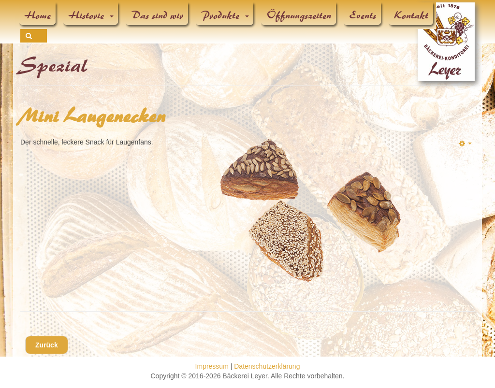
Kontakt (411, 15)
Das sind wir (157, 15)
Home (38, 15)
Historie (91, 15)
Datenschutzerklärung (267, 366)
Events (363, 15)
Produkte (225, 15)
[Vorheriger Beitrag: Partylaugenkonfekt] (46, 345)
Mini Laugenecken (93, 116)
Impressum (212, 366)
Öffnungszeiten (299, 15)
